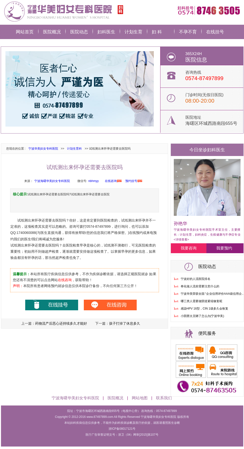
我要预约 (224, 248)
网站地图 (140, 398)
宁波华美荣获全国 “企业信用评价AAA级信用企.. (212, 293)
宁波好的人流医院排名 (195, 279)
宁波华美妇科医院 (63, 11)
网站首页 (25, 31)
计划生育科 (74, 148)
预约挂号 (131, 181)
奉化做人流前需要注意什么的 (200, 286)
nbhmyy (93, 181)
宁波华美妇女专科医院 (43, 148)
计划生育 (133, 31)
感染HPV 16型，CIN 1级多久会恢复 (204, 308)
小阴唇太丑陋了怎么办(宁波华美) (202, 316)
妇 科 (157, 31)
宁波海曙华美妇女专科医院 (52, 181)
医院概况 (52, 31)
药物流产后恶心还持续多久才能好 (61, 323)
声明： (18, 286)
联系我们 (164, 398)
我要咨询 (189, 248)
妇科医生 (106, 31)
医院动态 (79, 31)
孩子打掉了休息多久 (124, 323)
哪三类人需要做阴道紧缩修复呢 (201, 301)
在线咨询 (111, 181)
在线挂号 (215, 31)
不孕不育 (188, 31)
